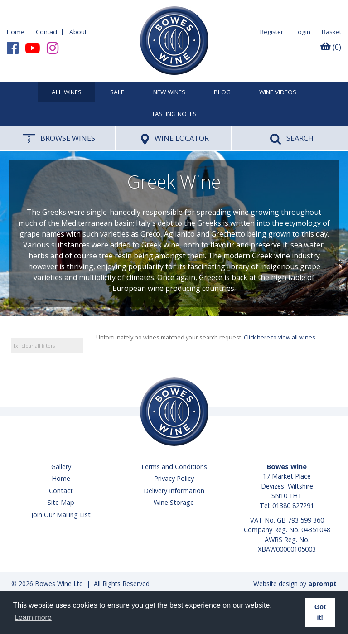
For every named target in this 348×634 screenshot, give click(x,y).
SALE (117, 92)
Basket (331, 32)
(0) (330, 47)
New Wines (169, 92)
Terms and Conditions (173, 466)
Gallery (61, 466)
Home (15, 32)
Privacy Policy (174, 478)
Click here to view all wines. (280, 337)
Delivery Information (174, 490)
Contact (47, 32)
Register (271, 32)
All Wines (67, 92)
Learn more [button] (33, 617)
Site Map (61, 502)
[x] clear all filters (34, 345)
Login (302, 32)
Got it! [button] (320, 612)
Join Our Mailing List (61, 514)
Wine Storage (174, 502)
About (78, 32)
